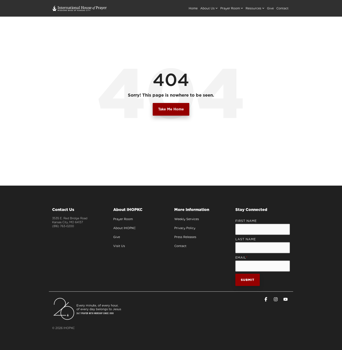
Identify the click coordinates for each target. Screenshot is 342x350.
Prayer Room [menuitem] (123, 219)
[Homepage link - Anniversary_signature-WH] (87, 318)
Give (270, 8)
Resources (255, 8)
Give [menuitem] (116, 237)
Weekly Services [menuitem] (186, 219)
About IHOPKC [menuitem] (124, 228)
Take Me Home (171, 109)
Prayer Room (231, 8)
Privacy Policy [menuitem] (184, 228)
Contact (282, 8)
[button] (266, 299)
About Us (209, 8)
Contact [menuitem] (180, 246)
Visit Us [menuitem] (119, 246)
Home (193, 8)
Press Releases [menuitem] (185, 237)
